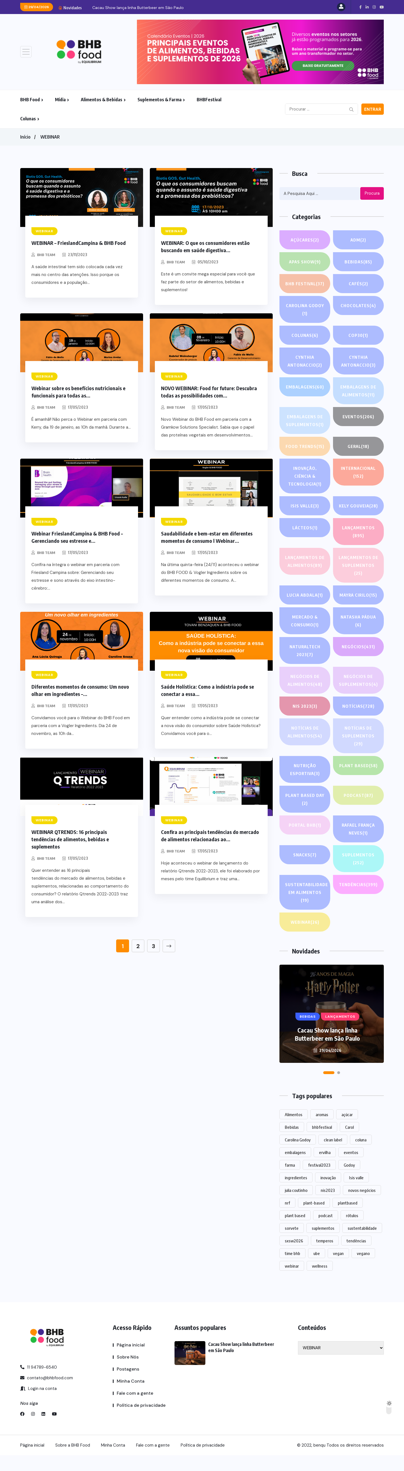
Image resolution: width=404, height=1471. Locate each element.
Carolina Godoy (305, 310)
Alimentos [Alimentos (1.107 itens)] (293, 1130)
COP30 (358, 335)
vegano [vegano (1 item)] (363, 1269)
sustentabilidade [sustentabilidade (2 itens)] (362, 1243)
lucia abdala (305, 611)
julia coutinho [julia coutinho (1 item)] (296, 1205)
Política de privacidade (141, 1421)
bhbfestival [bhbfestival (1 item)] (322, 1142)
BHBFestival (209, 99)
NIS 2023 (305, 722)
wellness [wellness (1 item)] (319, 1281)
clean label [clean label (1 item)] (333, 1155)
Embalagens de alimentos (358, 391)
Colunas (28, 118)
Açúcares (305, 240)
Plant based (358, 781)
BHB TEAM (47, 254)
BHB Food (30, 99)
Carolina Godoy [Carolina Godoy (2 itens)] (298, 1155)
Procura (372, 193)
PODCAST (358, 811)
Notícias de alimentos (305, 748)
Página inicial (131, 1361)
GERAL (358, 446)
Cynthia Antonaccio (305, 362)
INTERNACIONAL (358, 473)
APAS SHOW (305, 262)
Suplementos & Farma (159, 99)
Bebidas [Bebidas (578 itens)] (292, 1142)
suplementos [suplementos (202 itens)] (323, 1243)
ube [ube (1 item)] (316, 1269)
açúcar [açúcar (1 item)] (347, 1130)
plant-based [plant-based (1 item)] (314, 1218)
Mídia (60, 99)
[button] (328, 1088)
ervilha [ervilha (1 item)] (324, 1168)
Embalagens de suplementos (305, 421)
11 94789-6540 (38, 1383)
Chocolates (358, 305)
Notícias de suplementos (358, 752)
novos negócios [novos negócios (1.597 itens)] (362, 1205)
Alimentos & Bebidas (101, 99)
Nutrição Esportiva (305, 786)
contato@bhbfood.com (46, 1393)
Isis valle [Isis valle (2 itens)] (356, 1193)
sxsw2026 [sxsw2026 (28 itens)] (294, 1256)
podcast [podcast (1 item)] (325, 1231)
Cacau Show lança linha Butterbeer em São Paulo (138, 7)
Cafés (358, 284)
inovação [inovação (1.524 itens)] (328, 1193)
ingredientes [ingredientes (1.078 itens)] (296, 1193)
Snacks (304, 870)
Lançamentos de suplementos (358, 578)
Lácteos (305, 535)
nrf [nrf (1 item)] (287, 1218)
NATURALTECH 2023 (304, 667)
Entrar (372, 109)
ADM (358, 240)
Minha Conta (130, 1397)
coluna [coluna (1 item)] (360, 1155)
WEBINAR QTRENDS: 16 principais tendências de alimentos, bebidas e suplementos (70, 839)
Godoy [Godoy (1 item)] (349, 1180)
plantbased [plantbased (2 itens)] (347, 1218)
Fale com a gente (135, 1409)
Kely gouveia (358, 510)
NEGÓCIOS (358, 662)
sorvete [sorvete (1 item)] (292, 1243)
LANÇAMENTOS (358, 540)
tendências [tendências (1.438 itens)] (356, 1256)
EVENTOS (358, 416)
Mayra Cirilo (358, 611)
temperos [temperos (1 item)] (324, 1256)
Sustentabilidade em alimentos (307, 909)
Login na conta (38, 1404)
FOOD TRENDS (305, 446)
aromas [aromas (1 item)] (322, 1130)
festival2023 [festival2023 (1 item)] (319, 1180)
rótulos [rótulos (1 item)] (352, 1231)
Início (25, 137)
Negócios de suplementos (358, 696)
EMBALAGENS (305, 387)
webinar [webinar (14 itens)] (292, 1281)
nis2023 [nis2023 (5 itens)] (328, 1205)
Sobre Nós (128, 1373)
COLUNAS (304, 335)
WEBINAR (50, 137)
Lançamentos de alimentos (304, 574)
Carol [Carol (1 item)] (349, 1142)
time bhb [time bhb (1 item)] (292, 1269)
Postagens (128, 1385)
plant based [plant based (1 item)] (295, 1231)
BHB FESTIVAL (305, 284)
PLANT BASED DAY (305, 815)
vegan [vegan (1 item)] (338, 1269)
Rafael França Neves (358, 845)
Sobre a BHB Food (72, 1461)
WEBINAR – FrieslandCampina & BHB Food (78, 243)
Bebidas (358, 262)
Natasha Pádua (358, 637)
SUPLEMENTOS (358, 875)
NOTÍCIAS (358, 722)
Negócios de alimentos (304, 696)
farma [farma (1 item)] (290, 1180)
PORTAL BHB (305, 841)
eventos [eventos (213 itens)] (351, 1168)
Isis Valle (305, 506)
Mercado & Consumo (305, 637)
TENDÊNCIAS (358, 900)
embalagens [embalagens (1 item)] (295, 1168)
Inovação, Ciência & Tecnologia (305, 477)
